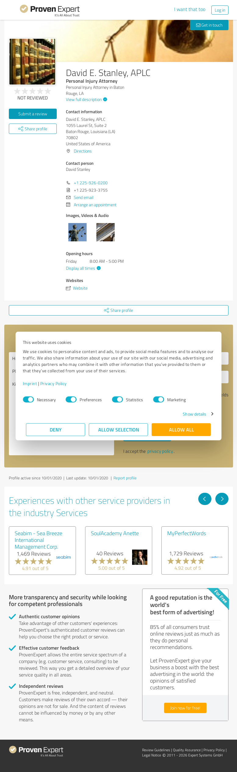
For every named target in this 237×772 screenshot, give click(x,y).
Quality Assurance (187, 749)
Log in (220, 10)
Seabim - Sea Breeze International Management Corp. (38, 539)
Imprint (33, 383)
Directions (83, 151)
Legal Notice (151, 755)
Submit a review (32, 114)
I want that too (189, 9)
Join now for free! (185, 708)
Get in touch (209, 25)
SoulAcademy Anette (115, 533)
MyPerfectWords (186, 533)
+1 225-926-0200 (91, 183)
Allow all (181, 429)
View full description (86, 99)
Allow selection (118, 429)
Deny (56, 429)
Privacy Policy (57, 383)
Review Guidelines (156, 749)
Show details (191, 414)
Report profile (125, 478)
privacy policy (160, 451)
